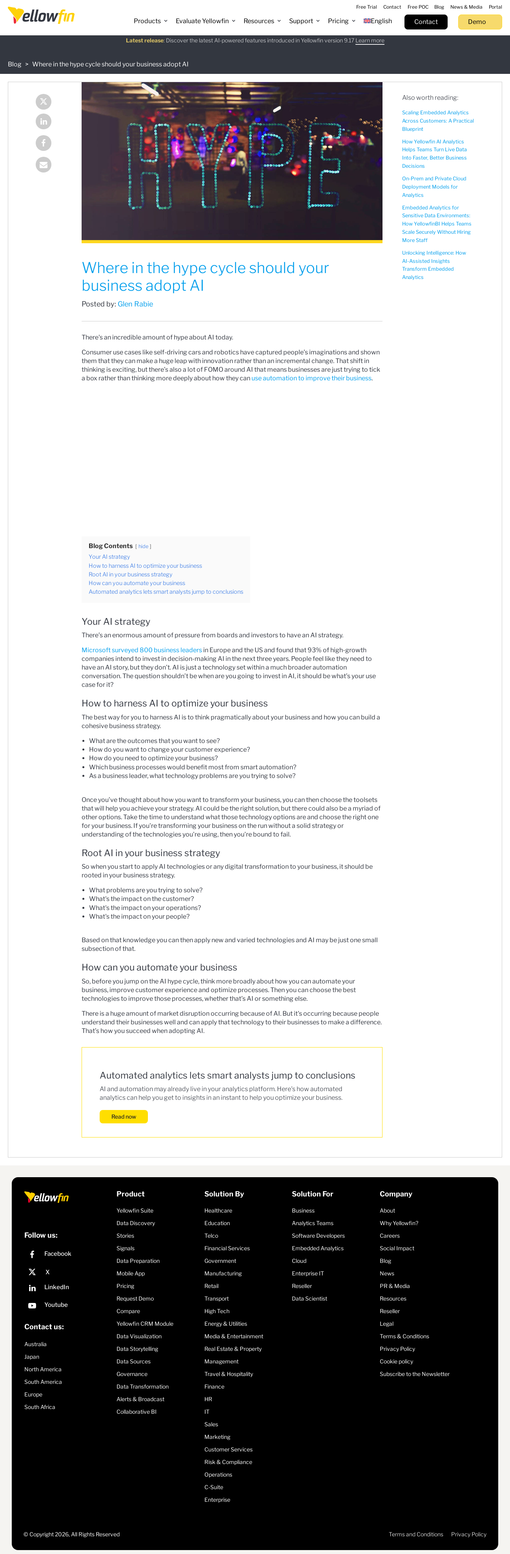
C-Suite (213, 1487)
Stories (125, 1235)
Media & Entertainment (233, 1336)
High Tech (217, 1311)
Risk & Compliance (228, 1462)
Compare (128, 1311)
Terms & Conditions (404, 1336)
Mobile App (131, 1273)
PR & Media (395, 1285)
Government (220, 1260)
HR (208, 1399)
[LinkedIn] (68, 1289)
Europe (33, 1394)
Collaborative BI (137, 1411)
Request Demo (135, 1298)
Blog (15, 64)
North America (43, 1369)
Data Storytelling (137, 1348)
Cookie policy (396, 1361)
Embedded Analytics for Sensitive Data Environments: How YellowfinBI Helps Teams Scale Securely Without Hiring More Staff (437, 224)
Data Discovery (136, 1223)
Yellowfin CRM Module (145, 1323)
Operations (218, 1474)
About (387, 1210)
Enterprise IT (308, 1273)
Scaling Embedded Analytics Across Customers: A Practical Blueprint (438, 121)
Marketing (217, 1436)
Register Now (323, 44)
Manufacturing (223, 1273)
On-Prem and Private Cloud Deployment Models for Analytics (434, 187)
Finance (214, 1386)
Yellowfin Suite (135, 1210)
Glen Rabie (135, 304)
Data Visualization (139, 1336)
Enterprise (217, 1499)
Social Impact (397, 1248)
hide (143, 546)
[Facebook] (68, 1255)
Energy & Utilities (225, 1323)
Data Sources (134, 1361)
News (387, 1273)
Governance (132, 1374)
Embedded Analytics (318, 1248)
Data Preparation (138, 1260)
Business (303, 1210)
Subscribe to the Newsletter (415, 1374)
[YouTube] (68, 1306)
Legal (386, 1323)
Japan (31, 1356)
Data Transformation (143, 1386)
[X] (68, 1272)
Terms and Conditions (416, 1534)
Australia (35, 1344)
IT (206, 1411)
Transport (216, 1298)
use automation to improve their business (311, 378)
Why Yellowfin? (399, 1223)
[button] (151, 21)
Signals (126, 1248)
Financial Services (227, 1248)
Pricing (125, 1285)
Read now (123, 1116)
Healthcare (218, 1210)
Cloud (299, 1260)
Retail (211, 1285)
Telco (211, 1235)
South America (43, 1381)
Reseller (302, 1285)
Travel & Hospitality (228, 1374)
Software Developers (318, 1235)
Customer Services (228, 1449)
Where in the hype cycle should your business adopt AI (110, 64)
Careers (390, 1235)
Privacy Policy (397, 1348)
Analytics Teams (312, 1223)
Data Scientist (309, 1298)
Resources (393, 1298)
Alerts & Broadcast (140, 1399)
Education (217, 1223)
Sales (211, 1424)
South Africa (39, 1407)
